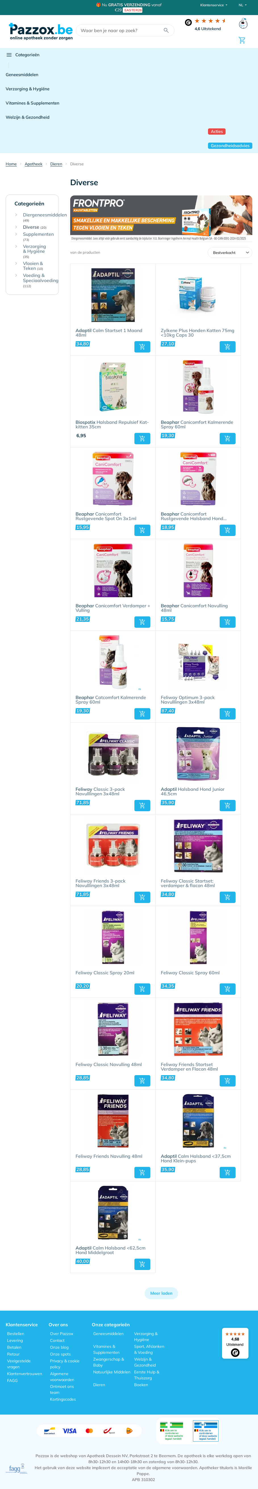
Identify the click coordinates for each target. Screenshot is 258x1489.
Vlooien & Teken (33, 266)
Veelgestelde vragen (19, 1363)
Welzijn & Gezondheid (27, 117)
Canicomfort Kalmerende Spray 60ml (197, 424)
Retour (13, 1354)
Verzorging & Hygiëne (27, 88)
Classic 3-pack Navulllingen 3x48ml (100, 791)
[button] (142, 347)
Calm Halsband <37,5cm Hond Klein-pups (196, 1158)
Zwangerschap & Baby (108, 1362)
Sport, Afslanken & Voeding (149, 1349)
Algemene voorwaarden (62, 1376)
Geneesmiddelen (22, 74)
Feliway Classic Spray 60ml (190, 972)
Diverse (35, 227)
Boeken (141, 1384)
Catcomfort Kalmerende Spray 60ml (111, 700)
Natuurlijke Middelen (111, 1372)
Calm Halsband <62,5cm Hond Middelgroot (110, 1250)
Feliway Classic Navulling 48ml (109, 1064)
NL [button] (241, 5)
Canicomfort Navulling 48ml (194, 608)
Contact (57, 1340)
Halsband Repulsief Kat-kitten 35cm (112, 424)
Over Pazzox (61, 1333)
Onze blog (59, 1347)
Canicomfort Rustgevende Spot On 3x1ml (106, 516)
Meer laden (161, 1293)
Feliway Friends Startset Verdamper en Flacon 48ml (189, 1067)
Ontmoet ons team (62, 1389)
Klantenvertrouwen (24, 1373)
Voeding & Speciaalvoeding (41, 280)
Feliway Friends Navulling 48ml (109, 1156)
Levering (15, 1340)
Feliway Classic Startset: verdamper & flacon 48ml (188, 883)
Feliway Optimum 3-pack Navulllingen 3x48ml (188, 700)
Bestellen (15, 1333)
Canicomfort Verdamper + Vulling (113, 608)
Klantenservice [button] (212, 5)
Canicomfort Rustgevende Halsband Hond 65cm (192, 516)
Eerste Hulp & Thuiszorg (146, 1374)
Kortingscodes (63, 1399)
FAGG (12, 1380)
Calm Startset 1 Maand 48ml (109, 333)
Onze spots (60, 1354)
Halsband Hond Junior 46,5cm (192, 791)
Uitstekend (208, 28)
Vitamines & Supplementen (32, 103)
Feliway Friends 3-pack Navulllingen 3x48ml (101, 883)
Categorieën (22, 54)
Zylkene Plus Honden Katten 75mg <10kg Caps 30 (197, 333)
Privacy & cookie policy (65, 1363)
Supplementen (38, 237)
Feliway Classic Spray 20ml (105, 972)
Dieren (99, 1384)
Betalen (14, 1347)
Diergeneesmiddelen (45, 217)
